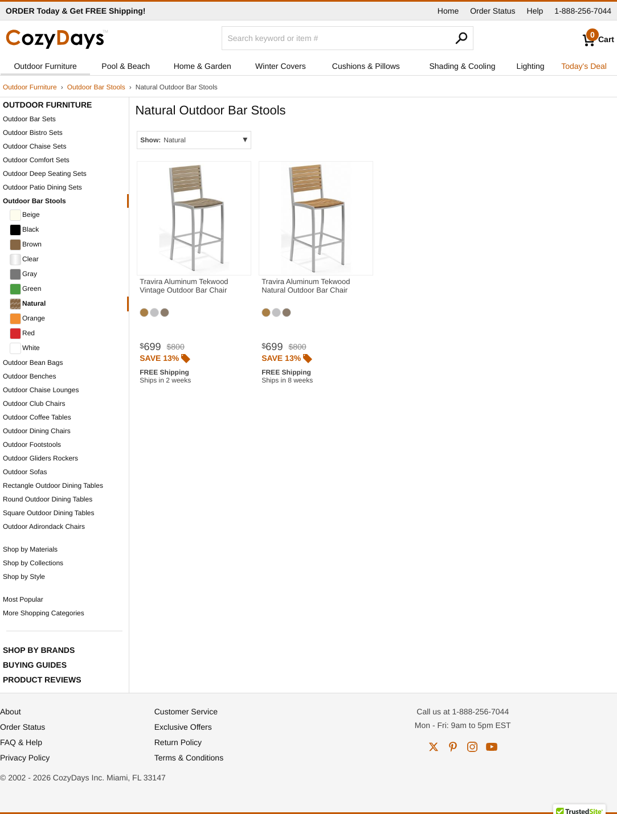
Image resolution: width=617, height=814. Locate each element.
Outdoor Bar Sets (29, 119)
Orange (27, 318)
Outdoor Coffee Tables (37, 417)
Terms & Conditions (188, 757)
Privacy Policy (25, 757)
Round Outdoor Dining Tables (47, 499)
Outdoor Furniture (45, 66)
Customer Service (186, 711)
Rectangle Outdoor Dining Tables (53, 486)
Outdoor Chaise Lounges (41, 390)
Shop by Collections (33, 563)
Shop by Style (24, 577)
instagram (472, 747)
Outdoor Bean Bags (33, 363)
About (10, 711)
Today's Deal (584, 66)
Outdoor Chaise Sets (34, 146)
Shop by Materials (30, 549)
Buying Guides (35, 664)
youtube (492, 747)
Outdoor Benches (29, 376)
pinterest (453, 747)
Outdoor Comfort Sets (36, 160)
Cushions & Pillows (366, 66)
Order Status (492, 10)
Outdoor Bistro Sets (33, 133)
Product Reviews (42, 679)
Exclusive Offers (183, 726)
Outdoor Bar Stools (96, 87)
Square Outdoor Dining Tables (49, 513)
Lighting (531, 66)
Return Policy (178, 742)
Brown (26, 244)
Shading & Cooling (463, 66)
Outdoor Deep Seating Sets (45, 174)
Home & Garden (202, 66)
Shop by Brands (39, 650)
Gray (23, 274)
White (25, 348)
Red (22, 333)
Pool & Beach (125, 66)
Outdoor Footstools (32, 445)
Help (535, 10)
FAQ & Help (21, 742)
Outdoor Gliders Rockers (40, 458)
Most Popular (23, 599)
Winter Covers (280, 66)
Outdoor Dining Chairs (37, 431)
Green (25, 289)
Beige (25, 215)
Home (448, 10)
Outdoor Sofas (25, 472)
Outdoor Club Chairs (34, 404)
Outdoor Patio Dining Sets (42, 187)
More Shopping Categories (43, 613)
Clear (24, 259)
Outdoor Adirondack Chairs (44, 527)
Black (24, 230)
